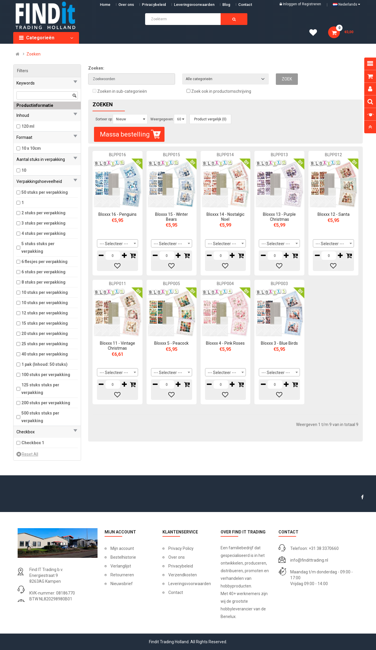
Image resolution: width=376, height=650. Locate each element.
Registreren (311, 4)
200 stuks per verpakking (45, 402)
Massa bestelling (131, 134)
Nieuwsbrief (121, 583)
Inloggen (290, 4)
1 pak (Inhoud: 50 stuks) (44, 364)
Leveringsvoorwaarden (194, 4)
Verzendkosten (182, 574)
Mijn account (122, 548)
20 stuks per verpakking (44, 333)
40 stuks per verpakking (44, 354)
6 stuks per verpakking (43, 272)
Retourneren (122, 574)
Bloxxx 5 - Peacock (171, 343)
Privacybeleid (154, 4)
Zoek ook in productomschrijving (219, 91)
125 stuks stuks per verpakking (40, 389)
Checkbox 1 (32, 442)
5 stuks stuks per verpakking (38, 247)
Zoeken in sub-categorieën (120, 91)
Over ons (126, 4)
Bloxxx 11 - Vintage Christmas (117, 346)
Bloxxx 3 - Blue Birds (279, 343)
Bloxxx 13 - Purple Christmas (279, 217)
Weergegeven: (162, 119)
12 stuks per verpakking (44, 313)
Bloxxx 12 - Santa (334, 214)
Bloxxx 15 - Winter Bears (171, 217)
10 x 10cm (31, 148)
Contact (175, 592)
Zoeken (33, 54)
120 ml (27, 126)
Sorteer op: (104, 119)
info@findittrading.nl (309, 560)
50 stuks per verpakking (44, 192)
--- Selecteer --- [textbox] (114, 243)
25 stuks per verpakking (44, 343)
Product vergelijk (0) (210, 119)
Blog (226, 4)
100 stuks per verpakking (45, 374)
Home (105, 4)
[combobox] (117, 243)
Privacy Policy (181, 548)
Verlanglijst (120, 566)
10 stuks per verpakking (44, 292)
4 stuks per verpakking (43, 233)
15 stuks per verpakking (44, 323)
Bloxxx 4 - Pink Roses (225, 343)
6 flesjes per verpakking (44, 261)
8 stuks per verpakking (43, 282)
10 (23, 170)
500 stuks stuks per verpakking (40, 417)
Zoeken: (96, 68)
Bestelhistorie (123, 557)
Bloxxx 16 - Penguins (117, 214)
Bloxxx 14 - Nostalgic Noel (225, 217)
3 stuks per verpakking (43, 223)
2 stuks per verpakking (43, 213)
